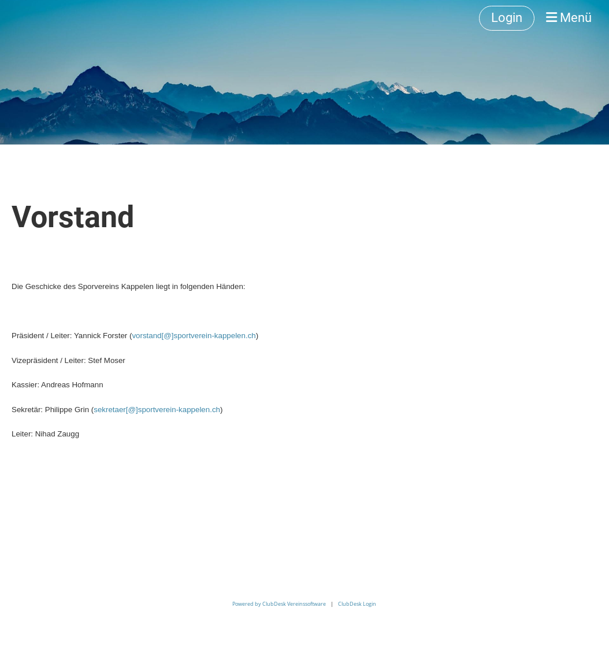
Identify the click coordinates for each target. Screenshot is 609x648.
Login (506, 17)
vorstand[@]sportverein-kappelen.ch (193, 335)
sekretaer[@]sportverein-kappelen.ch (157, 409)
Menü (569, 17)
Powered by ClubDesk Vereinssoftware (279, 604)
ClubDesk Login (357, 604)
